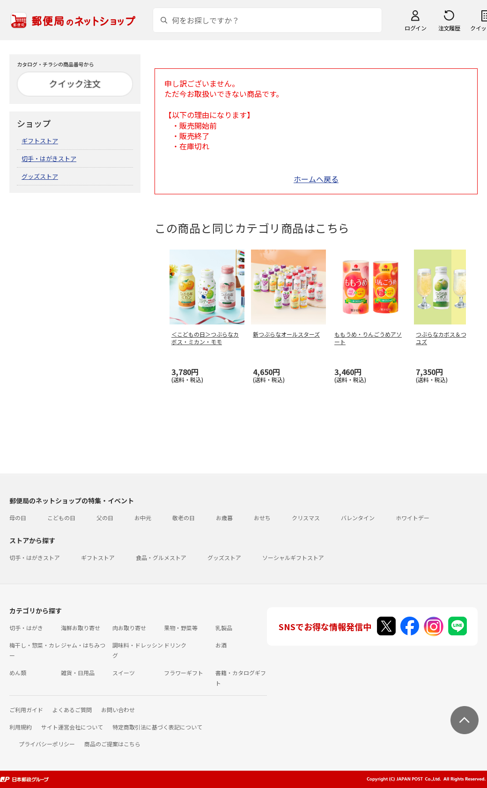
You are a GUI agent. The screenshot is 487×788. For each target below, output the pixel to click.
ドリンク (175, 645)
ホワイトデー (412, 518)
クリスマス (306, 518)
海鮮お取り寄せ (80, 628)
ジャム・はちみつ (83, 645)
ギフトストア (40, 140)
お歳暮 (224, 518)
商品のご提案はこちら (112, 744)
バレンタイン (358, 518)
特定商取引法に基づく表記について (157, 727)
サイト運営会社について (72, 727)
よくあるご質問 (72, 710)
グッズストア (40, 176)
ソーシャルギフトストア (293, 557)
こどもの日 (61, 518)
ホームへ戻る (316, 178)
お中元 (142, 518)
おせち (262, 518)
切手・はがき (26, 628)
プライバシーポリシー (47, 744)
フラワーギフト (183, 673)
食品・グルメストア (161, 557)
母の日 (17, 518)
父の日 (104, 518)
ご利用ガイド (26, 710)
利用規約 (20, 727)
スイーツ (123, 673)
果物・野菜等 (181, 628)
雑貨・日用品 (78, 673)
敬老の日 (183, 518)
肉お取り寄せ (129, 628)
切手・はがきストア (49, 158)
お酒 (221, 645)
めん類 (17, 673)
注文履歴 (449, 28)
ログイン (415, 28)
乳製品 (223, 628)
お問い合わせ (118, 710)
